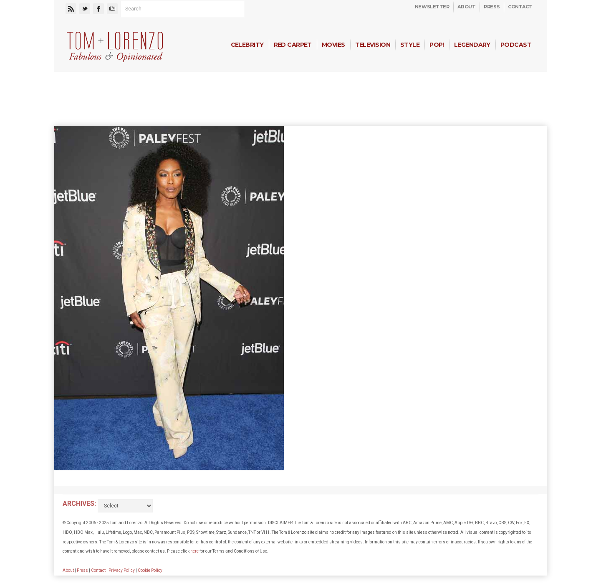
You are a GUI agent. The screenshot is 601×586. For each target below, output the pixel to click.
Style (409, 44)
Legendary (472, 44)
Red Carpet (293, 44)
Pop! (436, 44)
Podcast (515, 44)
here (194, 551)
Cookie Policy (150, 570)
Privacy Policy (122, 570)
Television (372, 44)
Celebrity (247, 44)
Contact (520, 7)
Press (492, 7)
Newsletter (432, 7)
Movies (333, 44)
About (466, 7)
